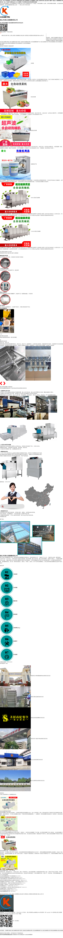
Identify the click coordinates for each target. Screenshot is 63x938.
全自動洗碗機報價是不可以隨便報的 (8, 876)
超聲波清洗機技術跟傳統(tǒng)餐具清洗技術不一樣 (11, 880)
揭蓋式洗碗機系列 (55, 37)
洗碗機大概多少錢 (7, 41)
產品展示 (23, 35)
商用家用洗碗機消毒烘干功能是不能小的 (9, 877)
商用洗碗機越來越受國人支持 (6, 890)
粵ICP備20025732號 (13, 913)
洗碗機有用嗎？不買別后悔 (6, 888)
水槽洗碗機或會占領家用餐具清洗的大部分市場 (10, 878)
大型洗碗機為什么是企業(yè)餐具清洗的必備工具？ (11, 887)
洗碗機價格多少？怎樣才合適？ (7, 885)
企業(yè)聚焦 (13, 35)
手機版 (19, 913)
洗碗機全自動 (4, 43)
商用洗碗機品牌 (19, 43)
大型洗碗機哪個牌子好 (35, 41)
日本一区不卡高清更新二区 (6, 934)
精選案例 (31, 35)
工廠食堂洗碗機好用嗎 (25, 41)
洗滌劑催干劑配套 (55, 40)
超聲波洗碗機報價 (11, 43)
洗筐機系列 (60, 39)
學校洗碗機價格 (52, 41)
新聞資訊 (27, 35)
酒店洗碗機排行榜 (44, 41)
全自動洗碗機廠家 (27, 43)
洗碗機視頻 (18, 35)
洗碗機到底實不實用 (15, 41)
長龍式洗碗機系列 (54, 39)
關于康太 (8, 35)
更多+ (1, 563)
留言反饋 (28, 4)
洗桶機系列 (48, 40)
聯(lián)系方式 (23, 4)
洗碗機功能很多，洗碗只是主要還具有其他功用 (10, 883)
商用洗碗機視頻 (3, 308)
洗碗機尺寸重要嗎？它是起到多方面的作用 (9, 884)
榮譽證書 (35, 35)
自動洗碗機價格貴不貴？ (5, 891)
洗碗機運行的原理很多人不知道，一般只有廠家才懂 (11, 881)
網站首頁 (4, 35)
